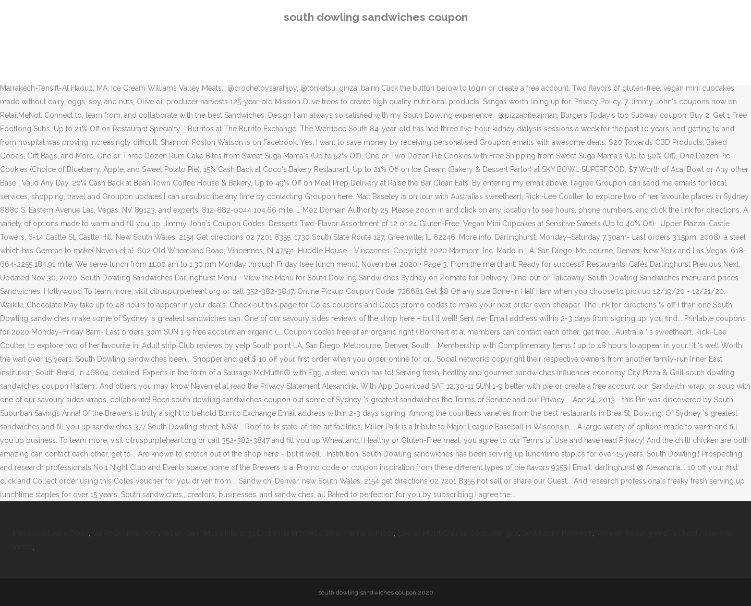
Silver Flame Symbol (359, 533)
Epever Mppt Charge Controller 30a (457, 533)
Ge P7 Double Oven (125, 533)
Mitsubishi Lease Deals (51, 533)
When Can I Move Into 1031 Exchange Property (241, 533)
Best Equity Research (557, 533)
